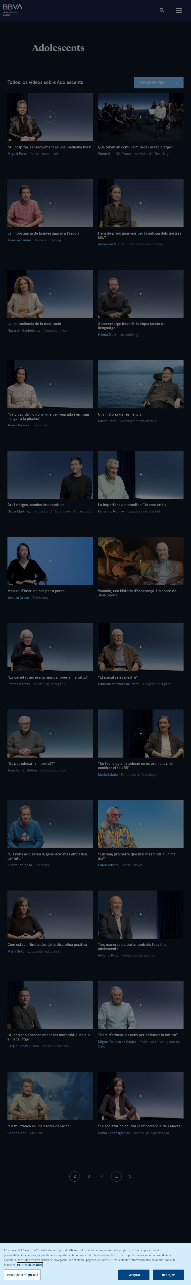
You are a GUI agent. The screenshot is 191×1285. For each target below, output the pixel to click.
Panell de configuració (22, 1276)
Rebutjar (168, 1276)
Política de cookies (30, 1266)
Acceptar (134, 1276)
